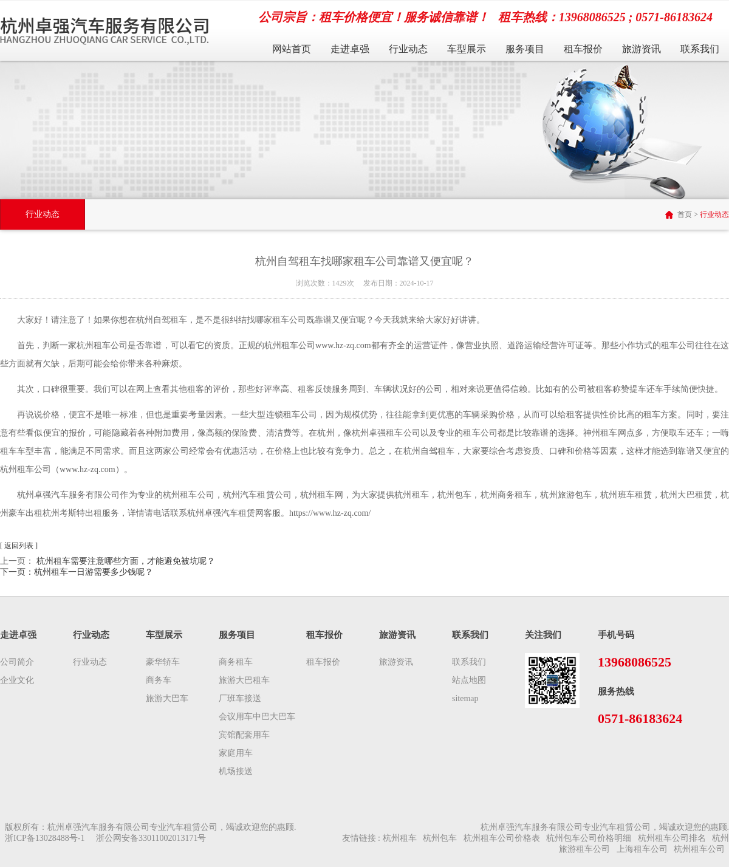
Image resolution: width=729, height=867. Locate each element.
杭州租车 (400, 838)
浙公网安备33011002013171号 (151, 838)
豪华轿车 (163, 662)
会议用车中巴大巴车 (257, 716)
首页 (684, 214)
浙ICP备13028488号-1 (44, 838)
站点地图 (469, 680)
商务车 (158, 680)
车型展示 (466, 49)
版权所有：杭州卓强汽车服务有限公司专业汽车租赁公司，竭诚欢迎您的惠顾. (150, 827)
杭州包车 (440, 838)
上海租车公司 (642, 849)
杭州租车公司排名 (672, 838)
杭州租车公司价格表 (502, 838)
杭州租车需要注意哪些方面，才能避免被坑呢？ (125, 561)
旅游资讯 (641, 49)
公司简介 (17, 662)
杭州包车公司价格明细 (588, 838)
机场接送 (236, 771)
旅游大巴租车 (244, 680)
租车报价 (583, 49)
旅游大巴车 (167, 698)
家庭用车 (236, 753)
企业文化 (17, 680)
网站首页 (291, 49)
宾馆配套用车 (244, 734)
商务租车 (236, 662)
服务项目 (524, 49)
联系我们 (699, 49)
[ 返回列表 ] (19, 545)
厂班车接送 (240, 698)
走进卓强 (349, 49)
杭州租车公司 (699, 849)
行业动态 (408, 49)
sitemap (465, 698)
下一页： (76, 572)
